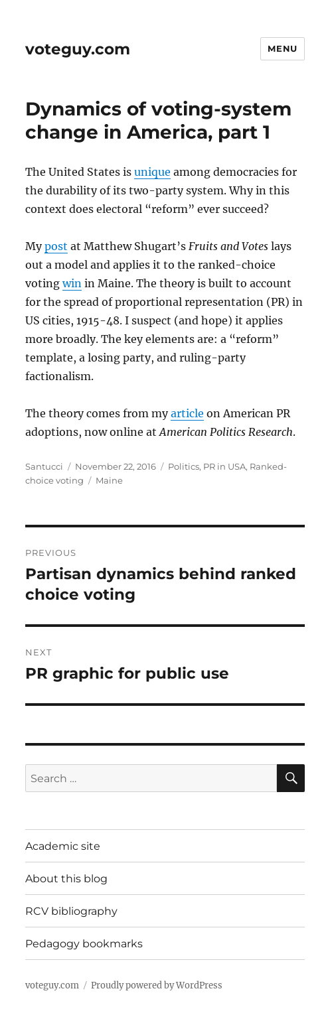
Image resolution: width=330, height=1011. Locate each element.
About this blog (66, 878)
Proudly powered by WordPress (156, 985)
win (72, 283)
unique (152, 171)
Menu (282, 48)
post (56, 246)
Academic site (62, 846)
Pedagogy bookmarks (84, 943)
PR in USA (224, 466)
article (187, 413)
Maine (109, 480)
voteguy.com (77, 49)
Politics (183, 466)
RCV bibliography (71, 911)
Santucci (44, 466)
